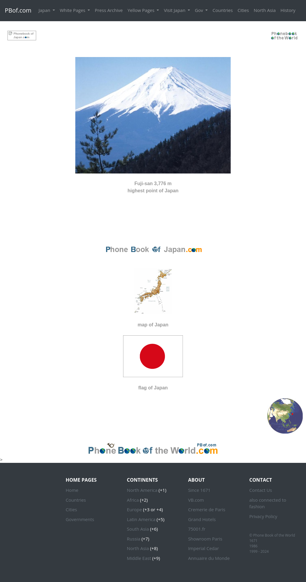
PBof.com (18, 10)
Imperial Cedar (203, 548)
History (288, 10)
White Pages (73, 10)
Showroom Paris (205, 539)
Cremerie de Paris (206, 509)
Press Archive (109, 10)
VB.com (196, 500)
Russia (133, 539)
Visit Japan (175, 10)
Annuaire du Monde (209, 558)
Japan (45, 10)
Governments (80, 519)
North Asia (265, 10)
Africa (133, 500)
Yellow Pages (142, 10)
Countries (222, 10)
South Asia (138, 529)
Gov (199, 10)
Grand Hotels (201, 519)
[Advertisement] (153, 35)
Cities (243, 10)
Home (72, 490)
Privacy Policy (263, 516)
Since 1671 (199, 490)
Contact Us (260, 490)
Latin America (141, 519)
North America (142, 490)
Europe (134, 509)
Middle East (139, 558)
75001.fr (196, 529)
